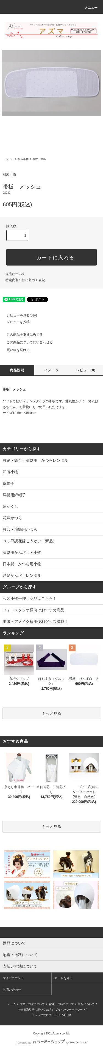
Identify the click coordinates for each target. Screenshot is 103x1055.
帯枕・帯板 (39, 159)
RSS (58, 1015)
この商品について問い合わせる (26, 342)
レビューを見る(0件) (18, 315)
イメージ (51, 370)
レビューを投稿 (15, 322)
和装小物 (23, 159)
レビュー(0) (86, 370)
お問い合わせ (12, 989)
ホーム (9, 159)
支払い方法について (32, 1004)
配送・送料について (61, 1004)
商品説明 (17, 370)
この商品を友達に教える (21, 335)
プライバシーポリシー (69, 1009)
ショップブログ (41, 1015)
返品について (15, 274)
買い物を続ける (15, 350)
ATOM (67, 1015)
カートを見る (63, 978)
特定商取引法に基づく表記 (25, 280)
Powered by (51, 1042)
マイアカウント (13, 978)
